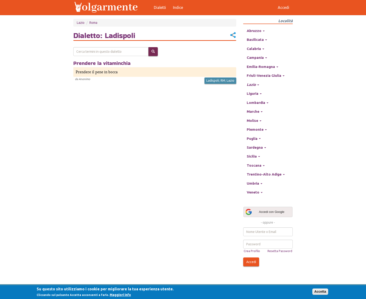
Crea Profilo (252, 251)
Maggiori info (120, 295)
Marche (255, 111)
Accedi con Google (265, 212)
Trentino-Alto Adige (266, 174)
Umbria (254, 183)
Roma (93, 23)
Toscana (256, 165)
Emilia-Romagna (262, 67)
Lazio (80, 23)
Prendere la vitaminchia (101, 63)
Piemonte (257, 129)
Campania (257, 58)
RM (223, 80)
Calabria (255, 49)
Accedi (251, 262)
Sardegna (256, 147)
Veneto (255, 192)
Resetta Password (279, 251)
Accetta (320, 291)
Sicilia (253, 156)
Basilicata (257, 40)
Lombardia (257, 103)
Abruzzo (256, 31)
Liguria (254, 93)
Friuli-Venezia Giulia (266, 75)
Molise (254, 121)
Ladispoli (212, 80)
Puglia (254, 139)
